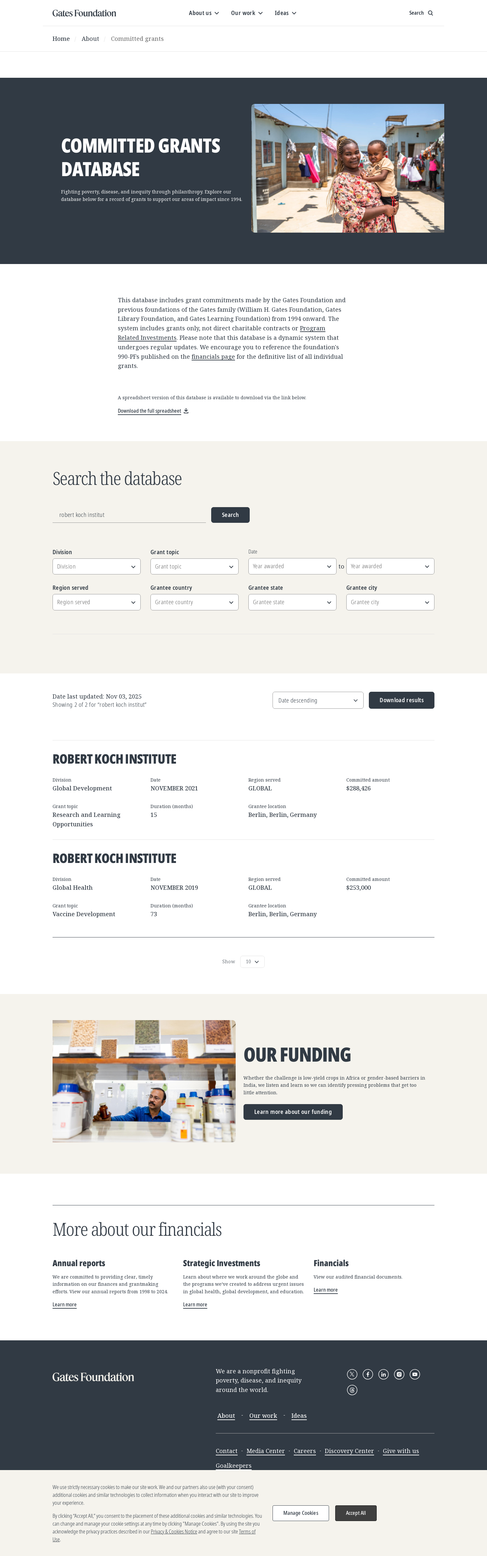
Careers (305, 1451)
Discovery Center (349, 1451)
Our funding (297, 1054)
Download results (396, 702)
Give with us (401, 1451)
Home (61, 38)
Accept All (356, 1518)
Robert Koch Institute (114, 759)
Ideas (299, 1415)
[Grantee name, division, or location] (129, 515)
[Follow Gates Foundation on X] (352, 1374)
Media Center (265, 1451)
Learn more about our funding (293, 1112)
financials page (213, 356)
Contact (227, 1451)
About (90, 38)
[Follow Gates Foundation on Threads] (352, 1390)
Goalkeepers (234, 1465)
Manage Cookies (300, 1518)
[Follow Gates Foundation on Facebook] (368, 1374)
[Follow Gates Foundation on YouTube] (415, 1374)
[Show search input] (421, 13)
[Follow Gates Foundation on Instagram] (399, 1374)
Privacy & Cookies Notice (174, 1537)
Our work (263, 1415)
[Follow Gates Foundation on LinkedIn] (383, 1374)
